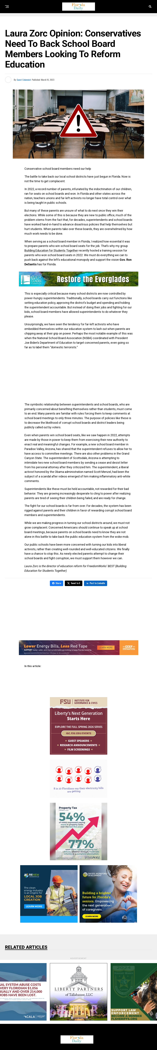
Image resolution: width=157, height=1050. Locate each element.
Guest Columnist (24, 79)
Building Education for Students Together (51, 250)
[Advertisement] (78, 376)
